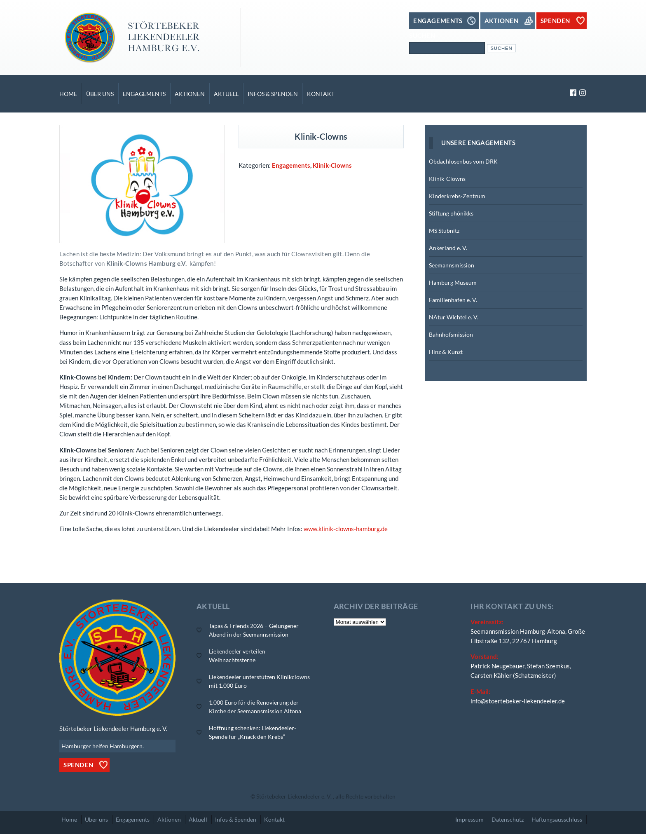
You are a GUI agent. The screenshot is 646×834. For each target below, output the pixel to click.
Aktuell (226, 93)
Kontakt (321, 93)
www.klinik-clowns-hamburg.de (346, 528)
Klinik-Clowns (332, 165)
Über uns (100, 93)
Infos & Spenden (273, 93)
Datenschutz (508, 819)
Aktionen (190, 93)
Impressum (469, 819)
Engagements (144, 93)
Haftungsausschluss (556, 819)
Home (68, 93)
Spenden (78, 764)
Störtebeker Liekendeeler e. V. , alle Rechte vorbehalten (326, 796)
